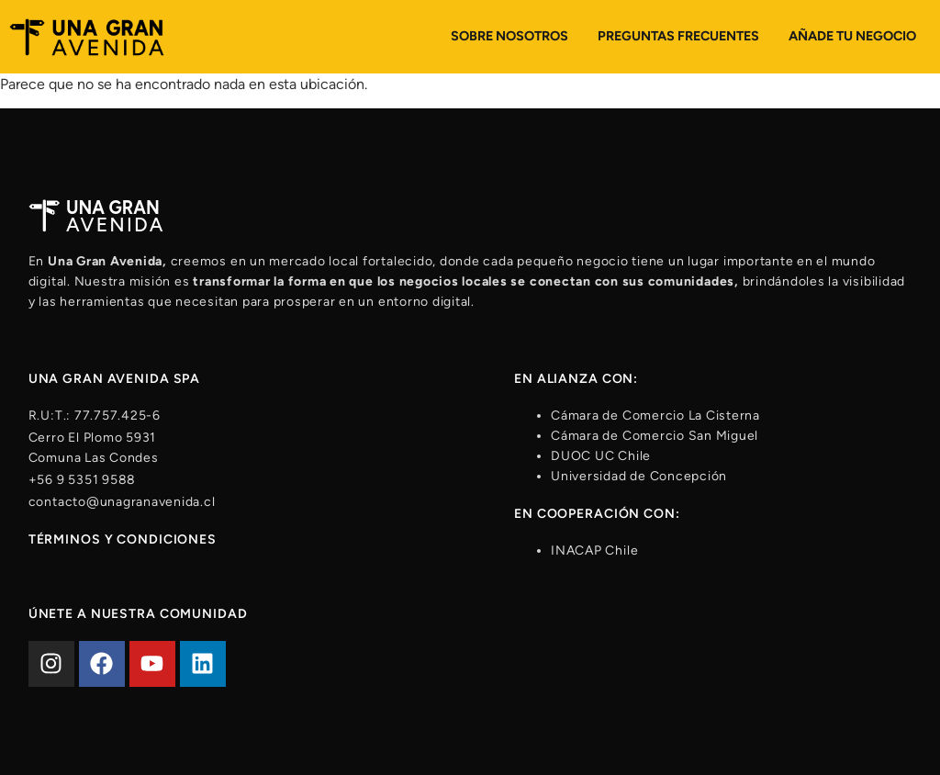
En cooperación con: (597, 514)
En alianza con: (576, 379)
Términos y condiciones (122, 539)
